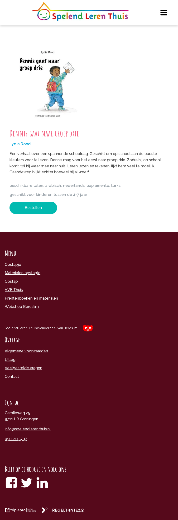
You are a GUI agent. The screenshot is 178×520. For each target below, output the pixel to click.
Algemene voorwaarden (26, 351)
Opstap (11, 281)
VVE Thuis (14, 289)
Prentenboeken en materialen (31, 298)
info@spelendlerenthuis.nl (28, 429)
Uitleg (10, 359)
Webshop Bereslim (22, 306)
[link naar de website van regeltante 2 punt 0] (64, 512)
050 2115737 (16, 439)
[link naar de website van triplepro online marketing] (23, 512)
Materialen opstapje (22, 273)
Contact (12, 376)
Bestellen (33, 207)
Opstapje (13, 264)
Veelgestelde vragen (23, 368)
